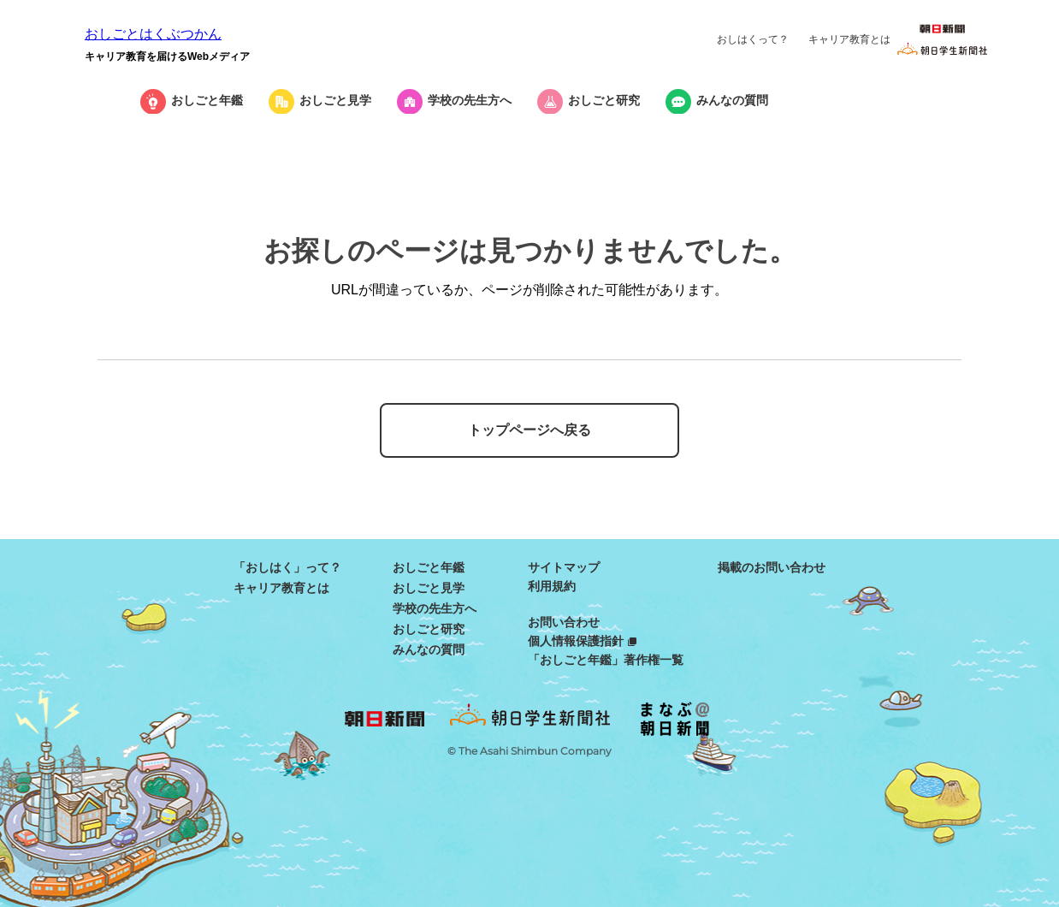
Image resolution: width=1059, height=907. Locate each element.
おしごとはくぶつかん (153, 34)
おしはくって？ (753, 39)
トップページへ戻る (529, 430)
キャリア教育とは (849, 39)
